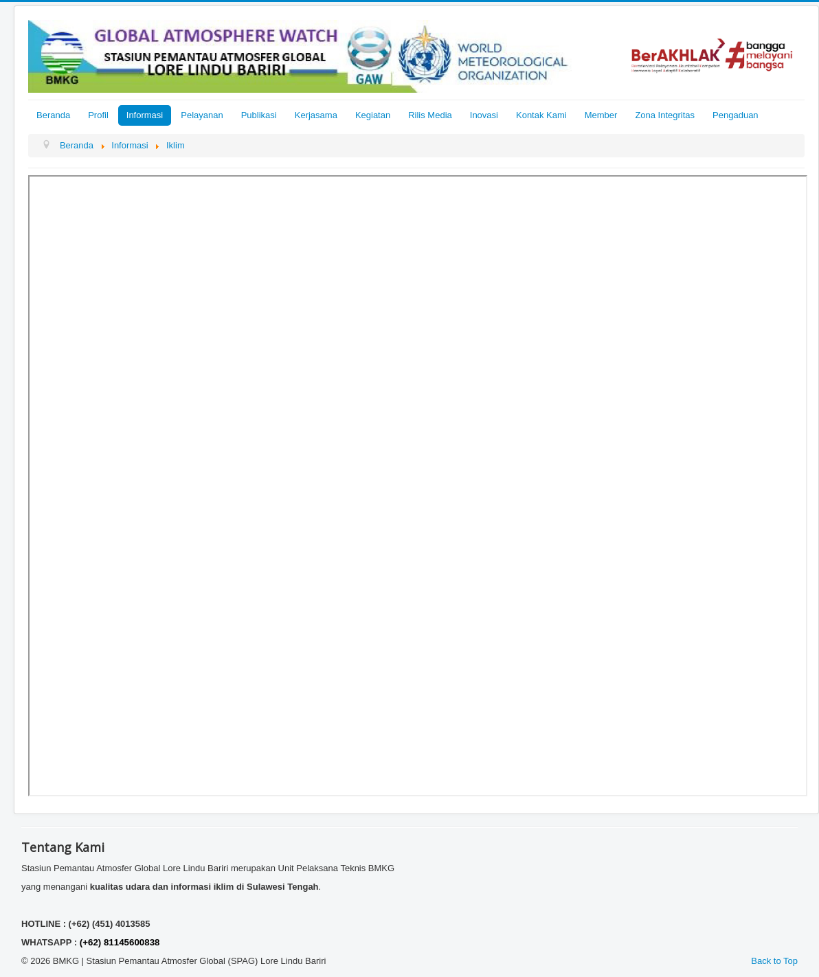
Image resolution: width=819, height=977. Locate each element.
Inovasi (484, 115)
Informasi (144, 115)
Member (601, 115)
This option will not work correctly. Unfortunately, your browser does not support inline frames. (417, 485)
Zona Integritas (665, 115)
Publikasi (259, 115)
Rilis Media (430, 115)
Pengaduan (736, 115)
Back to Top (774, 961)
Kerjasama (316, 115)
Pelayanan (202, 115)
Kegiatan (372, 115)
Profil (98, 115)
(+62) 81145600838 (120, 942)
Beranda (53, 115)
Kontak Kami (541, 115)
